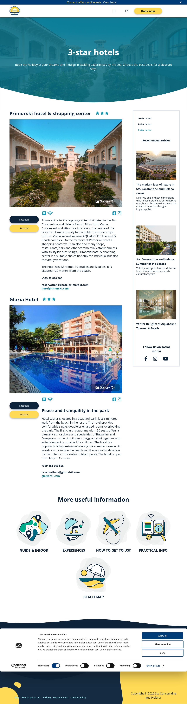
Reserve (24, 228)
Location (24, 219)
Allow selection (162, 677)
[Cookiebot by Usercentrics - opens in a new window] (19, 698)
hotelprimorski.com (55, 288)
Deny (162, 685)
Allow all (162, 668)
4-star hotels (144, 124)
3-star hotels (144, 130)
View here (109, 2)
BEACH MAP (93, 596)
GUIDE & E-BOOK (34, 550)
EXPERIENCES (73, 550)
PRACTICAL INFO (153, 550)
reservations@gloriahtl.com (61, 472)
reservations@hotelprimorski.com (65, 285)
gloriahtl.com (51, 476)
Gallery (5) (105, 387)
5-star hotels (144, 118)
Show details (153, 698)
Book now (148, 11)
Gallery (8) (105, 201)
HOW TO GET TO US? (113, 550)
